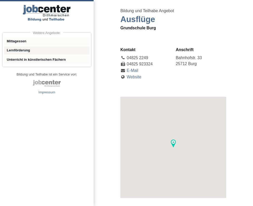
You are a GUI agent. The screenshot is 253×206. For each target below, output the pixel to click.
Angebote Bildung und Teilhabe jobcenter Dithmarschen (47, 13)
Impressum (46, 92)
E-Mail (132, 70)
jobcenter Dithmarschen (47, 83)
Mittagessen (16, 41)
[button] (173, 143)
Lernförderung (18, 50)
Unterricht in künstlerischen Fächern (36, 59)
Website (134, 77)
